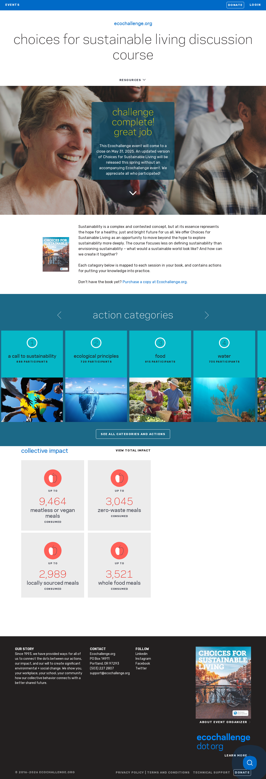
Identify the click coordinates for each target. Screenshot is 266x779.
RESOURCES (130, 80)
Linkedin (142, 654)
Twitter (141, 668)
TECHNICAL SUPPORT (211, 772)
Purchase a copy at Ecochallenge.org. (155, 282)
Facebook (143, 664)
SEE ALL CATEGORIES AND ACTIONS (133, 434)
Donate (235, 5)
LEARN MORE (236, 755)
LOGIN (255, 4)
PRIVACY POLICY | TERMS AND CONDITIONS (153, 772)
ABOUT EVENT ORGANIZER (223, 722)
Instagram (143, 659)
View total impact (133, 450)
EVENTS (12, 4)
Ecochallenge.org (133, 23)
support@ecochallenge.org (110, 673)
